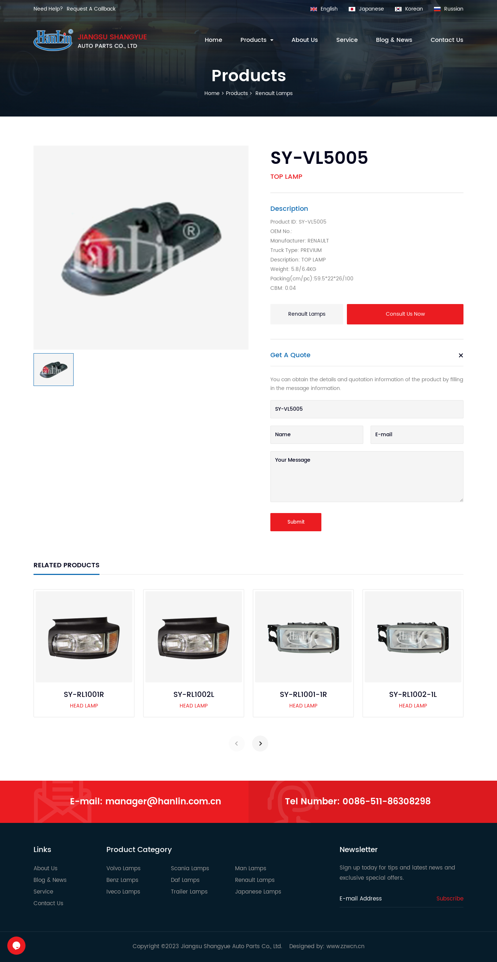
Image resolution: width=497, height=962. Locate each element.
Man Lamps (250, 868)
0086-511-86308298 (387, 802)
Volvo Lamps (123, 868)
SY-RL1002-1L (413, 695)
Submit (296, 522)
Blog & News (50, 880)
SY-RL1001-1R (303, 695)
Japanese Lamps (258, 891)
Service (43, 891)
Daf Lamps (185, 880)
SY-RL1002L (193, 695)
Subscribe (450, 898)
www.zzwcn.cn (345, 946)
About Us (46, 868)
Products (237, 93)
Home (212, 93)
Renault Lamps (273, 93)
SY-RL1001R (84, 695)
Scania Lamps (190, 868)
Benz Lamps (122, 880)
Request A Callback (91, 9)
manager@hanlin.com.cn (163, 802)
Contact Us (48, 903)
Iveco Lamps (123, 891)
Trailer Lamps (189, 891)
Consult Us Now (405, 314)
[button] (260, 744)
